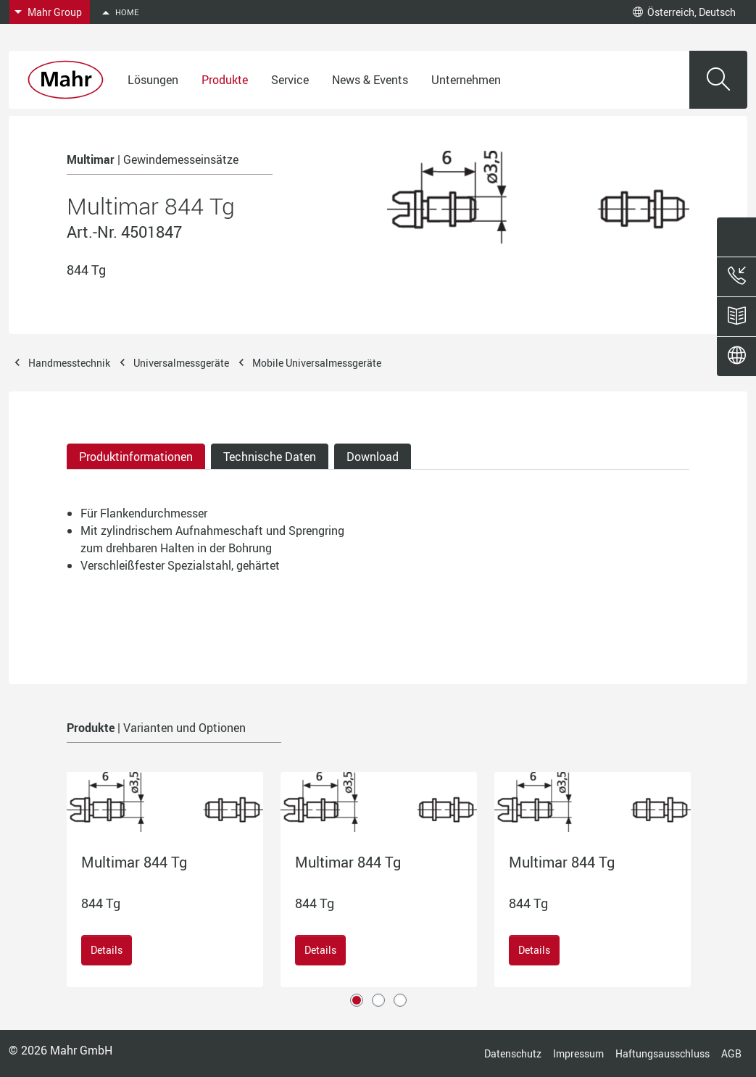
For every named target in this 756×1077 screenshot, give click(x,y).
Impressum (578, 1053)
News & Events (370, 80)
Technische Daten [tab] (269, 457)
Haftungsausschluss (662, 1053)
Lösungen (153, 80)
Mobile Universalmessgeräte (316, 363)
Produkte (225, 80)
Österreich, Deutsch (684, 12)
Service (290, 80)
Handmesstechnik (69, 363)
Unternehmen (466, 80)
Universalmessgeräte (181, 363)
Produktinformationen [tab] (136, 457)
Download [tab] (372, 457)
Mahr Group (55, 12)
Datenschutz (512, 1053)
